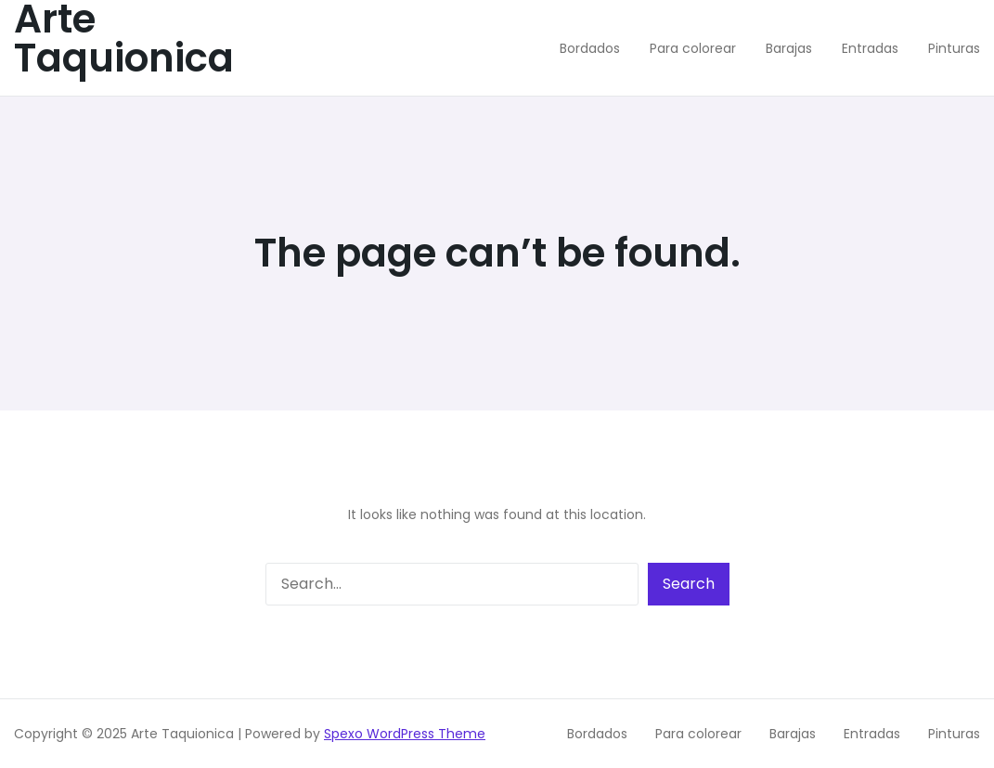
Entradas (872, 733)
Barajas (792, 733)
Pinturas (954, 733)
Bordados (597, 733)
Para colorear (698, 733)
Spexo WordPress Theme (404, 733)
